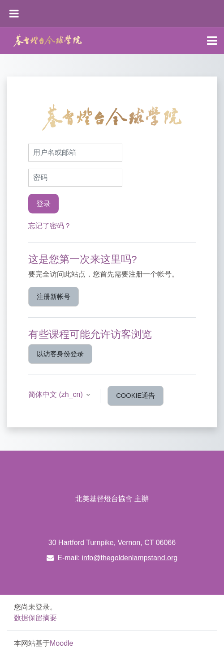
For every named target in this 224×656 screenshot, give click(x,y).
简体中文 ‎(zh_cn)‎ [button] (56, 394)
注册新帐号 (53, 296)
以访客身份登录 (60, 354)
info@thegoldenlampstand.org (129, 558)
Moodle (61, 643)
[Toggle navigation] (212, 40)
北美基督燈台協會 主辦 (112, 499)
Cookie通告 (135, 395)
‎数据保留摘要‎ (35, 618)
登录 (43, 204)
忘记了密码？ (49, 226)
